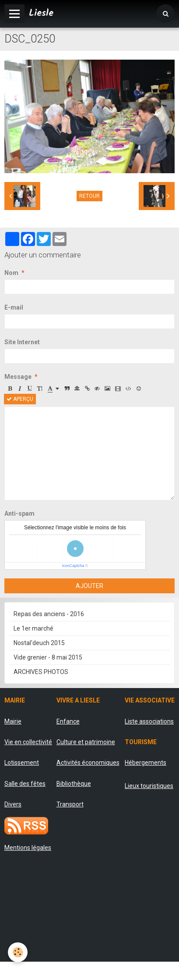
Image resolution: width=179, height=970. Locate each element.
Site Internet (22, 342)
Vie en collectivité (28, 741)
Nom (11, 272)
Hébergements (145, 762)
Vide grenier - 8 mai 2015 (48, 657)
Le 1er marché (33, 628)
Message (18, 376)
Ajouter (89, 585)
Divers (12, 804)
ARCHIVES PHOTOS (41, 671)
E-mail (13, 307)
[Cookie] (18, 952)
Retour (89, 196)
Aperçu (20, 399)
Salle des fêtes (25, 783)
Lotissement (21, 762)
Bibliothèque (73, 783)
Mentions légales (27, 847)
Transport (70, 804)
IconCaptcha (73, 565)
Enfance (68, 721)
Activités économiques (87, 762)
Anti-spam (19, 513)
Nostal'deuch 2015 (39, 642)
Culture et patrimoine (85, 741)
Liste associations (149, 721)
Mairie (12, 721)
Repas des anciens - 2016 (49, 613)
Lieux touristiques (149, 785)
